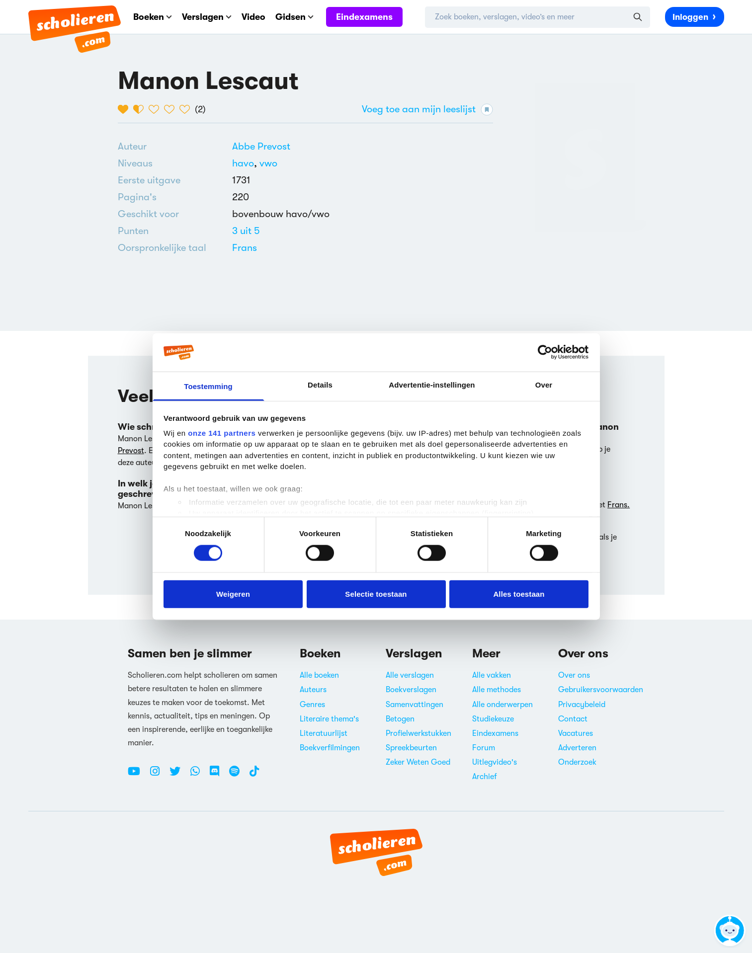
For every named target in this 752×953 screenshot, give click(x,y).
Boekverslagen (411, 689)
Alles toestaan (518, 593)
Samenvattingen (414, 704)
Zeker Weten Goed (418, 762)
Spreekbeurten (411, 747)
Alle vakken (491, 675)
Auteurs (313, 689)
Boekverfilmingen (330, 747)
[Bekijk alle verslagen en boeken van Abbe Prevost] (261, 146)
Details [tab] (320, 385)
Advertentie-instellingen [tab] (432, 385)
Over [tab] (544, 385)
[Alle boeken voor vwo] (268, 163)
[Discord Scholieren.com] (218, 775)
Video (253, 17)
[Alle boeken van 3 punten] (246, 231)
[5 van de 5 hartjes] (187, 109)
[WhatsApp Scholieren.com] (198, 775)
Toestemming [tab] (208, 386)
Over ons (574, 675)
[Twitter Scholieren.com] (178, 775)
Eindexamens (364, 17)
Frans (244, 247)
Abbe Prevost (261, 146)
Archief (484, 776)
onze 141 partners (221, 433)
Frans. (618, 504)
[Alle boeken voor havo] (245, 163)
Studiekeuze (493, 719)
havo (245, 163)
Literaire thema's (329, 719)
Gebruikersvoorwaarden (600, 689)
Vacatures (575, 733)
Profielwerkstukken (418, 733)
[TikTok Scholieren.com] (254, 775)
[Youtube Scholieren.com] (138, 775)
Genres (312, 704)
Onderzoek (577, 762)
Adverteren (577, 747)
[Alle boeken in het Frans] (244, 247)
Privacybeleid (581, 704)
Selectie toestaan (376, 593)
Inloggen (694, 16)
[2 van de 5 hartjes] (141, 109)
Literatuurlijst (323, 733)
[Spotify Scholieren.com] (238, 775)
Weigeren (233, 593)
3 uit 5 (246, 231)
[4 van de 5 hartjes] (171, 109)
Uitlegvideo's (494, 762)
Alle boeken (319, 675)
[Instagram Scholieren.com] (158, 775)
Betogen (400, 719)
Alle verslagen (410, 675)
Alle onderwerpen (502, 704)
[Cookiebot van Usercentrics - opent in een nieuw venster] (544, 352)
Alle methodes (496, 689)
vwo (268, 163)
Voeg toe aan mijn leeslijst (427, 109)
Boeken (152, 17)
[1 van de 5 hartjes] (125, 109)
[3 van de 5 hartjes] (156, 109)
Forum (483, 747)
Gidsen (294, 17)
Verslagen (207, 17)
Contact (572, 719)
